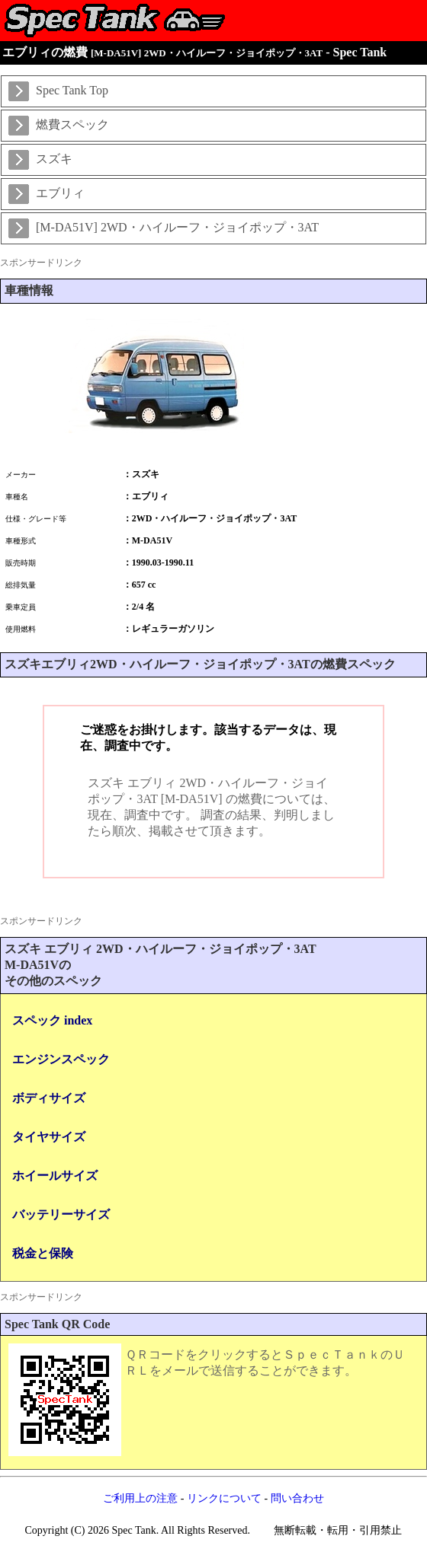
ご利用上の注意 (140, 1498)
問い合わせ (297, 1498)
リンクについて (224, 1498)
